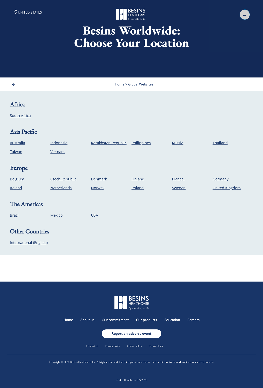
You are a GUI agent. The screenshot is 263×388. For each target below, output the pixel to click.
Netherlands (61, 187)
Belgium (17, 179)
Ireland (16, 187)
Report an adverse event (131, 333)
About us (87, 320)
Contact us (92, 346)
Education (172, 320)
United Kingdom (227, 187)
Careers (193, 320)
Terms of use (156, 346)
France (178, 179)
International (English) (29, 242)
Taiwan (16, 151)
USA (94, 215)
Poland (138, 187)
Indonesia (58, 142)
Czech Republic (63, 179)
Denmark (99, 179)
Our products (147, 320)
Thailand (220, 142)
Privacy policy (112, 346)
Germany (220, 179)
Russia (177, 142)
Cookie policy (134, 346)
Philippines (141, 142)
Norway (97, 187)
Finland (138, 179)
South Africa (20, 115)
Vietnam (57, 151)
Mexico (56, 215)
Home (68, 320)
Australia (17, 142)
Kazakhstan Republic (109, 142)
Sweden (179, 187)
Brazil (15, 215)
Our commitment (115, 320)
